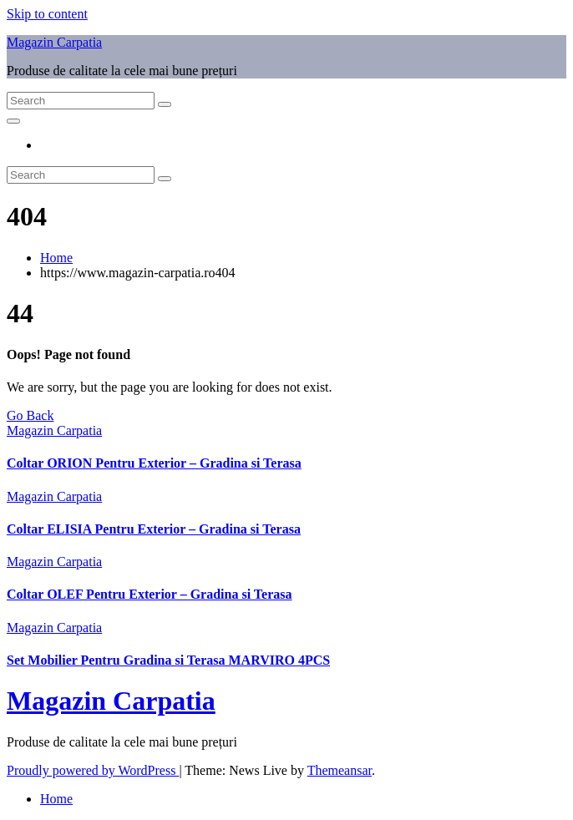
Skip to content (47, 14)
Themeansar (339, 770)
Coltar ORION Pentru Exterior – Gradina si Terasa (154, 463)
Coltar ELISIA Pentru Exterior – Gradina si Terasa (154, 529)
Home (56, 258)
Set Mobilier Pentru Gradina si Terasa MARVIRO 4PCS (168, 660)
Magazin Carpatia (54, 42)
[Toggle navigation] (13, 121)
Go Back (30, 415)
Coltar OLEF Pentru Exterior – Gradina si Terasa (149, 594)
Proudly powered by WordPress (93, 770)
